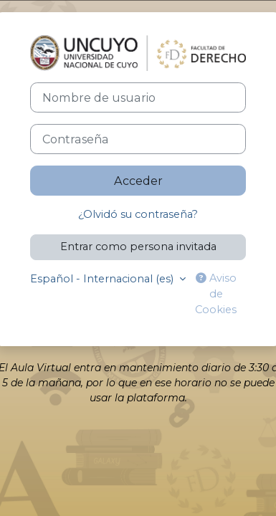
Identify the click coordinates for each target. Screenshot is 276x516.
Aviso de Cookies (216, 294)
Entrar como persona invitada (138, 246)
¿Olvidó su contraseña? (138, 214)
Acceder (138, 180)
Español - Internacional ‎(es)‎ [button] (103, 278)
